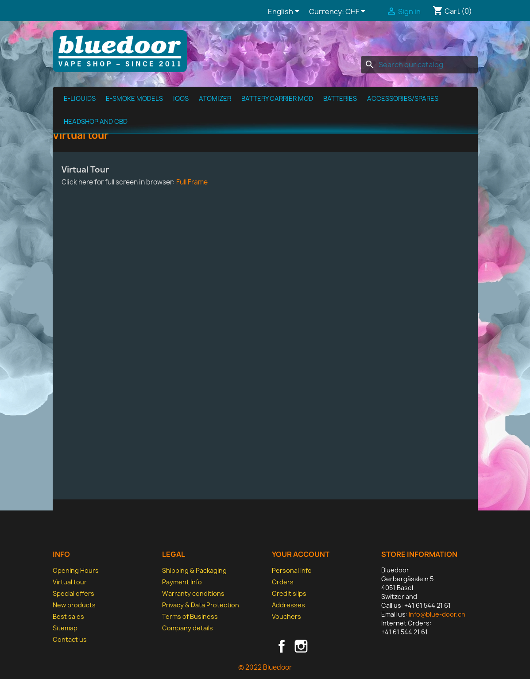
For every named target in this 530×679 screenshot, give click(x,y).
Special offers (73, 593)
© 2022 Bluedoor (265, 667)
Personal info (292, 570)
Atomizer (215, 98)
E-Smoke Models (134, 98)
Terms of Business (190, 616)
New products (74, 605)
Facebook (281, 646)
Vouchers (286, 616)
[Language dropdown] (285, 12)
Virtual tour (70, 582)
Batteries (340, 98)
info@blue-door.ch (437, 614)
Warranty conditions (193, 593)
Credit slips (289, 593)
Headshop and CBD (96, 121)
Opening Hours (76, 570)
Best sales (68, 616)
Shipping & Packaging (194, 570)
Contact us (70, 639)
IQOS (181, 98)
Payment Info (182, 582)
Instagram (301, 646)
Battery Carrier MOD (277, 98)
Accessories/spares (402, 98)
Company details (187, 628)
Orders (283, 582)
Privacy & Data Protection (200, 605)
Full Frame (192, 182)
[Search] (419, 64)
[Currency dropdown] (356, 12)
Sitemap (65, 628)
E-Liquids (80, 98)
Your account (300, 554)
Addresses (288, 605)
